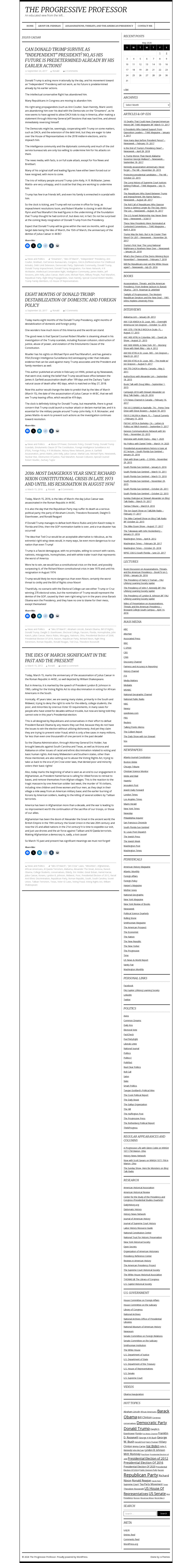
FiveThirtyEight (131, 1039)
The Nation (129, 936)
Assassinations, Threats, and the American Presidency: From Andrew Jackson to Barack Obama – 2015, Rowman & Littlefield (145, 286)
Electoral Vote (130, 1029)
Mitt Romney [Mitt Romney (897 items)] (132, 1454)
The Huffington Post (133, 1113)
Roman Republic (44, 641)
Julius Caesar (51, 274)
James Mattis (97, 271)
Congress (72, 262)
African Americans (34, 869)
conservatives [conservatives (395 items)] (130, 1423)
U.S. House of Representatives (138, 1368)
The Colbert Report (133, 731)
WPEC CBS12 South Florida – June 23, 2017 (145, 552)
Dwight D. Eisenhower (51, 632)
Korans (42, 875)
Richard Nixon (86, 638)
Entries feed (129, 1534)
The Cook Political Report (136, 1095)
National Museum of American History (142, 1326)
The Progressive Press (134, 1118)
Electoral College (71, 632)
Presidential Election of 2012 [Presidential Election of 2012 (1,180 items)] (148, 1458)
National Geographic (134, 894)
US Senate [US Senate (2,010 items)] (157, 1493)
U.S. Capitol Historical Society (138, 1284)
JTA (125, 675)
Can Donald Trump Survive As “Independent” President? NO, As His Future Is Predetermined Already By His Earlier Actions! (69, 57)
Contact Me (145, 26)
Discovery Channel (133, 661)
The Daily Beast (131, 1099)
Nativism (74, 635)
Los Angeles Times (133, 799)
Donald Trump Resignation (67, 268)
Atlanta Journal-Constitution (137, 757)
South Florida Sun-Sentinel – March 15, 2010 (145, 476)
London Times (131, 794)
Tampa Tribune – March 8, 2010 (139, 506)
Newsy (127, 708)
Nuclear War (31, 456)
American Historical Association (139, 1187)
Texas (53, 881)
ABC (126, 629)
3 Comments (71, 310)
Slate (126, 1081)
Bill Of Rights (107, 629)
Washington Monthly (134, 969)
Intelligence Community (78, 271)
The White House (132, 1350)
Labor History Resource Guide (138, 1228)
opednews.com (131, 713)
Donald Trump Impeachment (39, 268)
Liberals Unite (130, 1043)
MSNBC (127, 689)
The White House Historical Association (143, 1274)
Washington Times (133, 850)
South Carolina (99, 878)
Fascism (84, 632)
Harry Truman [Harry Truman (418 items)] (152, 1442)
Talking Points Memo (134, 727)
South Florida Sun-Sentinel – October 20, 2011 (146, 488)
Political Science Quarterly (136, 913)
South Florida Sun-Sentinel (136, 827)
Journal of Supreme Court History (140, 1223)
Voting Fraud (78, 881)
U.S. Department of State (136, 1359)
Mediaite (128, 685)
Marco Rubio (52, 635)
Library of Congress (133, 1309)
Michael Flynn (77, 274)
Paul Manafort (108, 274)
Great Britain (91, 872)
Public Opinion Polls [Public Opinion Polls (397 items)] (148, 1470)
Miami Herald (130, 803)
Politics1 (128, 1057)
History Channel (131, 671)
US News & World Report (136, 960)
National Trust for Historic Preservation (143, 1237)
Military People (92, 274)
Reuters (127, 722)
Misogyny (64, 635)
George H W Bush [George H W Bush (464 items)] (147, 1437)
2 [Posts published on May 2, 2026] (166, 53)
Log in (127, 1530)
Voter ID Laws (64, 881)
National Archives (132, 1314)
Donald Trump (104, 265)
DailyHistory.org (131, 1204)
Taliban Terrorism (40, 881)
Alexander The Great (84, 869)
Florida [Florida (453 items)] (138, 1433)
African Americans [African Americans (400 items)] (149, 1412)
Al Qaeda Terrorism (53, 869)
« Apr (126, 89)
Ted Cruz (73, 641)
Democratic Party (64, 265)
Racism (57, 638)
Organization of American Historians (141, 1251)
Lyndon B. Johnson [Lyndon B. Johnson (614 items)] (155, 1450)
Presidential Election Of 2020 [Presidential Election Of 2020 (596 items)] (139, 1466)
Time (126, 955)
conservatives (57, 872)
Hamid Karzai (104, 872)
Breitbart (37, 262)
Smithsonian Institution (135, 1345)
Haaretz (127, 780)
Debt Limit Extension (44, 265)
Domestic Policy (76, 444)
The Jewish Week (132, 841)
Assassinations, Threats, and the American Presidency (99, 26)
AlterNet (128, 633)
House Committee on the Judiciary (140, 1304)
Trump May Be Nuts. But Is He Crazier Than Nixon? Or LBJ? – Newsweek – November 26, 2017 (145, 237)
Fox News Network (91, 268)
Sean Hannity (75, 277)
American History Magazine (137, 866)
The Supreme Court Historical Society (142, 1270)
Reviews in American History (137, 1260)
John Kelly (39, 274)
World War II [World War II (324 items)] (159, 1498)
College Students (41, 872)
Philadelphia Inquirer (133, 817)
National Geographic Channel (138, 694)
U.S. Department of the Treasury (139, 1364)
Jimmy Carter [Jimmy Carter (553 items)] (139, 1446)
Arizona (98, 869)
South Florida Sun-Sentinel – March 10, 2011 (145, 471)
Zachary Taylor (48, 460)
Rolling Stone (130, 918)
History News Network (73, 450)
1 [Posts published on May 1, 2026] (159, 53)
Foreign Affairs (131, 876)
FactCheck (129, 1034)
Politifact (128, 1062)
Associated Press (132, 638)
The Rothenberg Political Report (139, 1123)
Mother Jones (130, 890)
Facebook (128, 985)
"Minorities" (90, 865)
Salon (126, 1076)
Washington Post (132, 845)
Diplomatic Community (85, 265)
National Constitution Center (137, 1232)
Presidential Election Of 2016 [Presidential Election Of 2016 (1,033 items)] (143, 1463)
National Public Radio (134, 699)
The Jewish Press (132, 836)
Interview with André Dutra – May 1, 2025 (144, 438)
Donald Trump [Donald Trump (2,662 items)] (137, 1428)
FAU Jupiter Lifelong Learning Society (141, 990)
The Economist (131, 932)
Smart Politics (130, 1085)
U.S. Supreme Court (133, 1378)
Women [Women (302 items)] (137, 1498)
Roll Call (127, 1071)
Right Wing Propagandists (54, 277)
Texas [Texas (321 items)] (165, 1484)
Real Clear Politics (132, 1067)
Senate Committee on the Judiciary (140, 1340)
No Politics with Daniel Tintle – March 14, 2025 (146, 443)
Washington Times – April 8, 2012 (140, 538)
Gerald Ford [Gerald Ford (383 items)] (140, 1442)
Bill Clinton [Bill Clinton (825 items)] (145, 1417)
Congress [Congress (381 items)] (156, 1417)
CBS (126, 652)
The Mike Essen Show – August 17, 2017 (143, 526)
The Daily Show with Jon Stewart (139, 736)
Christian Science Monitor (136, 771)
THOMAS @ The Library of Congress (141, 1279)
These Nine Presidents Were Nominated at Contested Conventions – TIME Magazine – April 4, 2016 (145, 226)
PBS (126, 717)
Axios (126, 1015)
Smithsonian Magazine (135, 922)
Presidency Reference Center (138, 1256)
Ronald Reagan (61, 641)
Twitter (127, 999)
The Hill (127, 1109)
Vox (125, 741)
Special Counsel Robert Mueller (97, 277)
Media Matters (131, 680)
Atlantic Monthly (131, 871)
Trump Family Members (36, 281)
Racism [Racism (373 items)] (161, 1470)
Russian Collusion (84, 456)
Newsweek (110, 453)
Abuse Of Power (59, 444)
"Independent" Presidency (92, 258)
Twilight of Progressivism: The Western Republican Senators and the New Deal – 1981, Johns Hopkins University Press (146, 297)
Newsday (128, 813)
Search (163, 1513)
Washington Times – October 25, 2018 (142, 548)
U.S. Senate (129, 1373)
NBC (126, 703)
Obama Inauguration (134, 1394)
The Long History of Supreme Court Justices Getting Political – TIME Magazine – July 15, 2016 (145, 185)
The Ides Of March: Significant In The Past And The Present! (65, 657)
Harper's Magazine (133, 885)
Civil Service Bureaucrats (55, 262)
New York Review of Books (137, 904)
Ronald (55, 70)
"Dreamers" (56, 258)
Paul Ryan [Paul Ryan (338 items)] (145, 1454)
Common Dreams (132, 1020)
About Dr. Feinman (49, 26)
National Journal (131, 1048)
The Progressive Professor (76, 9)
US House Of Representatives (64, 281)
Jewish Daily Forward (134, 789)
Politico (127, 1053)
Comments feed (131, 1539)
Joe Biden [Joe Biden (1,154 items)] (152, 1446)
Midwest (70, 875)
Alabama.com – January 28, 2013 (140, 317)
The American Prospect (135, 927)
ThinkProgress (131, 1127)
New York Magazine (133, 899)
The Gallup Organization (135, 1104)
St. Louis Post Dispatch (135, 831)
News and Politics (36, 258)
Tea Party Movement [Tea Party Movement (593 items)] (151, 1484)
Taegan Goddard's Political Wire (139, 1090)
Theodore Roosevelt (89, 641)
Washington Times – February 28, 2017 (143, 543)
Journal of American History (137, 1218)
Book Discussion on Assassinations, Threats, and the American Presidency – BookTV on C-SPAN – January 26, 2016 (146, 572)
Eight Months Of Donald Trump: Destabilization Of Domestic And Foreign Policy (70, 300)
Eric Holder (78, 872)
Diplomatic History (133, 1209)
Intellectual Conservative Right (50, 271)
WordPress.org (131, 1544)
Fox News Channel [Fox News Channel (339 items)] (150, 1433)
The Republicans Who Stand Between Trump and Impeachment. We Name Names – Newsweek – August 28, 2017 (145, 196)
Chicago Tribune (131, 766)
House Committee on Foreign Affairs (141, 1300)
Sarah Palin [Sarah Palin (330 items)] (156, 1481)
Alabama (68, 869)
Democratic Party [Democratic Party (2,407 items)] (152, 1422)
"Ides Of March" (71, 258)
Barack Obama (92, 629)
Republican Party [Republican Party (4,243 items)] (141, 1475)
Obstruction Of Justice (49, 456)
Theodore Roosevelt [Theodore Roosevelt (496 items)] (134, 1488)
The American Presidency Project (140, 1265)
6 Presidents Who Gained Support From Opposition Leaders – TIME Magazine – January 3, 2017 (147, 132)
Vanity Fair (129, 964)
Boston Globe (130, 762)
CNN (126, 657)
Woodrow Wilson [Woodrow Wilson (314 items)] (147, 1498)
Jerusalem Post (131, 785)
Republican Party (33, 277)
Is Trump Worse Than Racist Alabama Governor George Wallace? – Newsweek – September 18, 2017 (144, 159)
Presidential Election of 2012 (95, 875)
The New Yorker (131, 946)
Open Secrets (130, 1246)
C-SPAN (127, 647)
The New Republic (132, 941)
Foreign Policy (39, 450)
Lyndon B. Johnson (56, 875)
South (88, 878)
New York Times (132, 808)
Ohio (82, 635)
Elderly (69, 872)
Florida (93, 632)
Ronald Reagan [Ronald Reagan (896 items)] (141, 1480)
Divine (153, 1556)
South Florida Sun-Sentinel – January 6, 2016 (145, 467)
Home (30, 26)
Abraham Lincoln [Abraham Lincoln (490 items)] (132, 1411)
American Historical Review (137, 1192)
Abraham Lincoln (76, 629)
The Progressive (131, 950)
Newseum (129, 1331)
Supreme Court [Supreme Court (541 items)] (131, 1484)
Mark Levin (64, 274)
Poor (78, 875)
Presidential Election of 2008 (99, 635)
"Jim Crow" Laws (76, 865)
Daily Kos (128, 1025)
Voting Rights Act (94, 881)
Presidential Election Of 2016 (39, 638)
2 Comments (71, 70)
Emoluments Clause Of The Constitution (54, 447)
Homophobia (103, 632)
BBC (126, 643)
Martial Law (83, 453)
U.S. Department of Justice (136, 1354)
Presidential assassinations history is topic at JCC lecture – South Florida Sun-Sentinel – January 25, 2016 (145, 451)
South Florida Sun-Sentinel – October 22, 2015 (146, 493)
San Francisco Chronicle (135, 822)
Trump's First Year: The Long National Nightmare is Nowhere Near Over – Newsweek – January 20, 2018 (146, 248)
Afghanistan (103, 865)
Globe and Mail (131, 776)
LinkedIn (128, 994)
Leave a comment (69, 665)
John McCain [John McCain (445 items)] (138, 1450)
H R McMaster (54, 450)
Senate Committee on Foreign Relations (143, 1336)
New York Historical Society (137, 1242)
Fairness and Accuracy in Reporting (141, 666)
